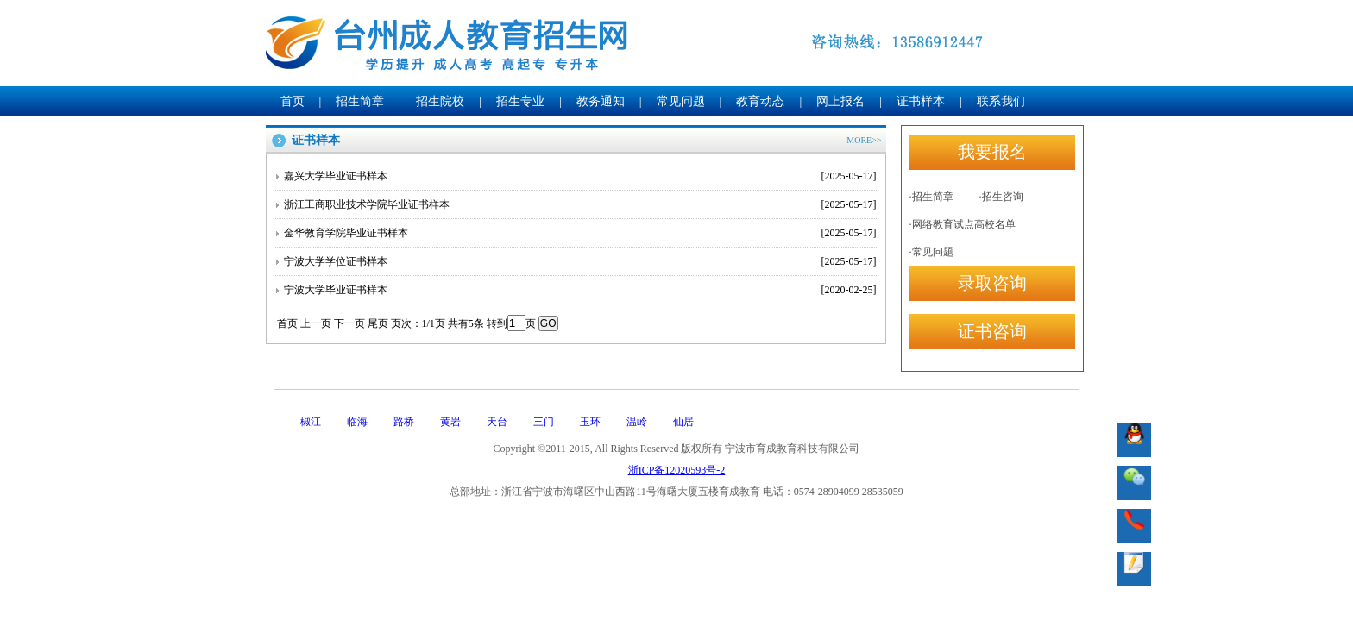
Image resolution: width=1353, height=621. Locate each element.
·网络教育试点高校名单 (962, 224)
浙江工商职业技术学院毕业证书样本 (580, 204)
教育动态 (760, 101)
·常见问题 (931, 252)
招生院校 (440, 101)
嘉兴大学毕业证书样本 (580, 176)
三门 (543, 422)
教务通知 (600, 101)
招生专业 (520, 101)
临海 (357, 422)
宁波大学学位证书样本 (580, 261)
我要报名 (992, 151)
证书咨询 (992, 331)
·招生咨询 (1001, 197)
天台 (497, 422)
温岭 (636, 422)
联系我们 (1001, 101)
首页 (292, 101)
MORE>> (863, 140)
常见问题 (681, 101)
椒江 (310, 422)
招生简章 (360, 101)
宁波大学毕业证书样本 (580, 290)
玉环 (590, 422)
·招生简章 (931, 197)
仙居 (683, 422)
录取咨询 (992, 282)
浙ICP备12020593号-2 (677, 470)
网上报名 (840, 101)
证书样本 (921, 101)
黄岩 (450, 422)
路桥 (403, 422)
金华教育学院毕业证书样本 (580, 233)
